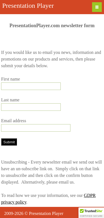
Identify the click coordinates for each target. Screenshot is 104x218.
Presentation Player (28, 5)
